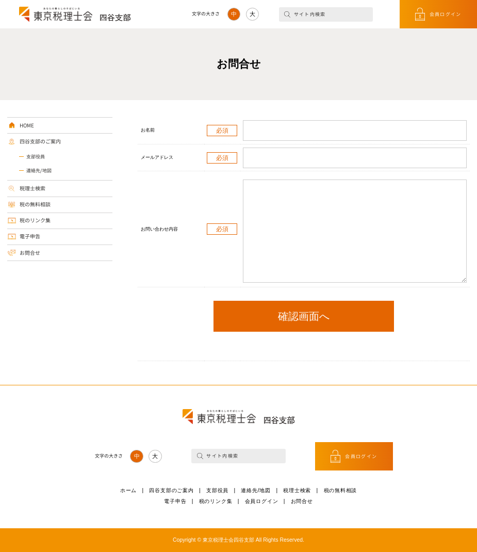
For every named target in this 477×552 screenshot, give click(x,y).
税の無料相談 (35, 204)
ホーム (128, 490)
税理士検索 (32, 188)
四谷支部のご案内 (40, 141)
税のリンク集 (35, 220)
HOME (27, 125)
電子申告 (30, 236)
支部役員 (35, 156)
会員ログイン (446, 14)
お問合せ (30, 252)
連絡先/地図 (39, 170)
